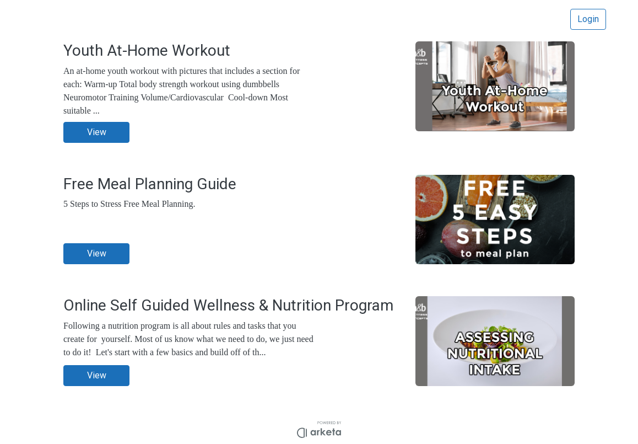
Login (588, 19)
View (96, 132)
